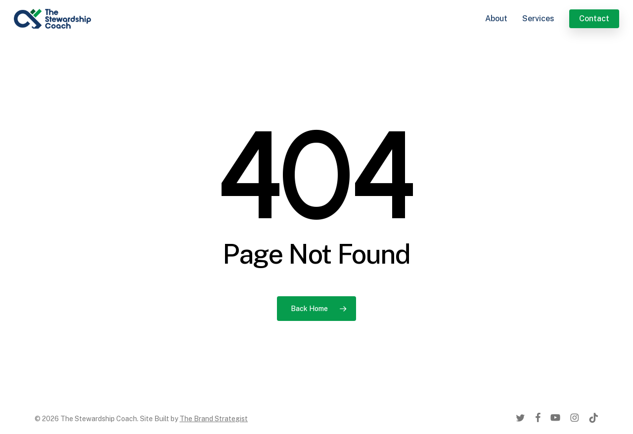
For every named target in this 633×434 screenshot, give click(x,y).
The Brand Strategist (214, 419)
